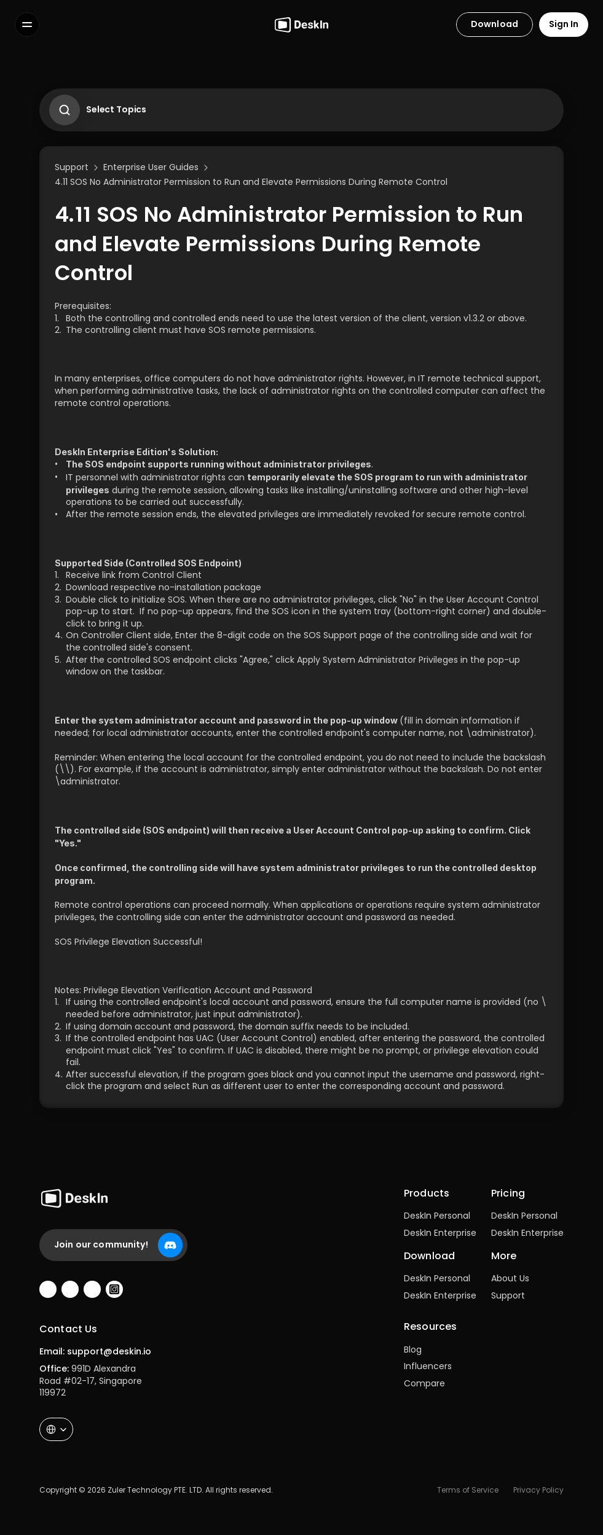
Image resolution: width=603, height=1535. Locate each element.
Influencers (428, 1366)
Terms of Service (468, 1490)
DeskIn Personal (437, 1215)
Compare (424, 1383)
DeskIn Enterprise (440, 1233)
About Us (510, 1278)
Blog (413, 1349)
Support (508, 1295)
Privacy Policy (538, 1490)
